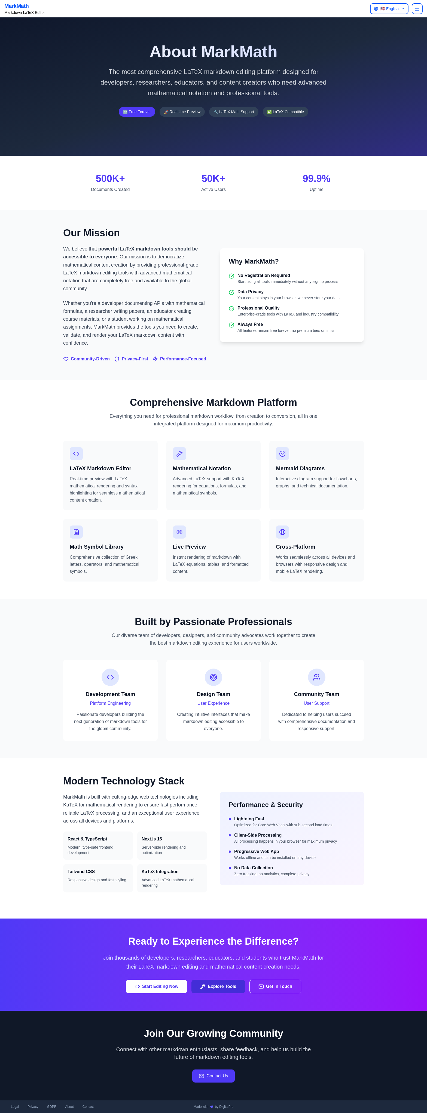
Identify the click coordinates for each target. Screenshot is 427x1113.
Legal (15, 1107)
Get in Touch (275, 986)
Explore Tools (218, 986)
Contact (88, 1107)
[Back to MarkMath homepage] (24, 8)
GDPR (52, 1107)
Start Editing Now (156, 986)
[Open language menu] (389, 8)
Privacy (33, 1107)
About (69, 1107)
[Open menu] (417, 8)
